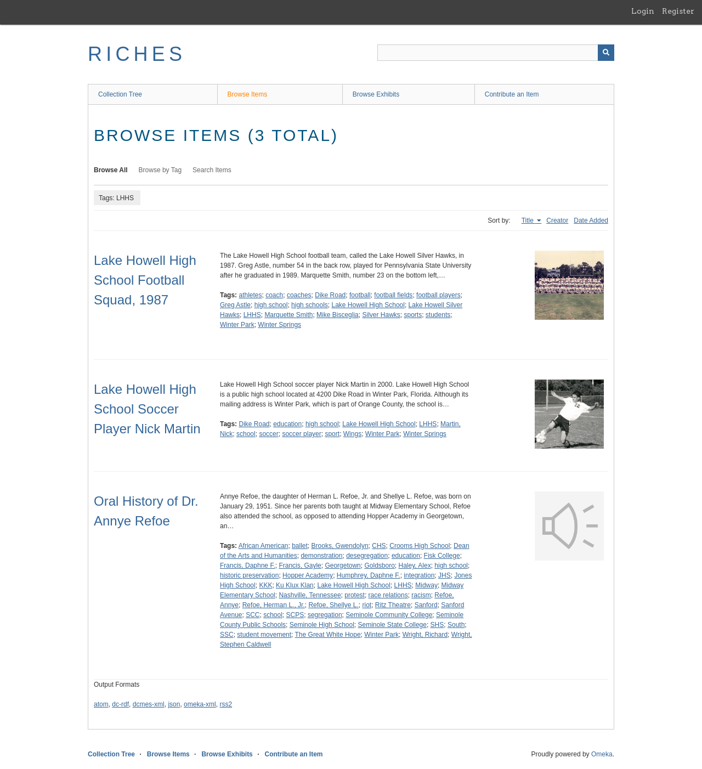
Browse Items (248, 94)
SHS (437, 625)
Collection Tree (120, 94)
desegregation (367, 555)
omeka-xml (200, 704)
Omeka (602, 754)
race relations (388, 595)
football (360, 295)
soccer (268, 434)
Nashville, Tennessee (310, 595)
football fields (393, 295)
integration (419, 575)
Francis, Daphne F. (247, 565)
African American (263, 546)
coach (274, 295)
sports (413, 315)
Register (678, 11)
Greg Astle (235, 305)
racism (421, 595)
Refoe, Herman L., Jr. (273, 605)
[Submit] (606, 52)
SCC (252, 615)
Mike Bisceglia (337, 315)
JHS (444, 575)
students (438, 315)
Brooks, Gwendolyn (340, 546)
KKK (265, 585)
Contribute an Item (512, 94)
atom (101, 704)
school (246, 434)
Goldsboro (379, 565)
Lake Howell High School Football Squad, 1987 (145, 280)
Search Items (212, 170)
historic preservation (249, 575)
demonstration (321, 555)
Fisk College (442, 555)
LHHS (252, 315)
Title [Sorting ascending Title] (529, 220)
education (287, 424)
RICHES (137, 54)
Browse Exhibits (376, 94)
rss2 (225, 704)
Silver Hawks (381, 315)
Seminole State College (392, 625)
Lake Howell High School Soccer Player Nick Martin (147, 409)
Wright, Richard (425, 634)
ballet (300, 546)
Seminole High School (322, 625)
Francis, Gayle (300, 565)
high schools (309, 305)
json (174, 704)
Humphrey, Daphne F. (368, 575)
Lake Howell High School (367, 305)
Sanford (426, 605)
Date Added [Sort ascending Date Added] (591, 220)
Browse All (111, 170)
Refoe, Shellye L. (333, 605)
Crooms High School (419, 546)
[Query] (495, 52)
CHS (379, 546)
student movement (264, 634)
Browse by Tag (160, 170)
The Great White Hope (328, 634)
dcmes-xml (149, 704)
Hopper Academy (307, 575)
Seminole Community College (389, 615)
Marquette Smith (288, 315)
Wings (352, 434)
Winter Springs (279, 325)
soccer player (301, 434)
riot (366, 605)
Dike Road (330, 295)
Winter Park (237, 325)
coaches (299, 295)
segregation (325, 615)
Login (642, 11)
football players (438, 295)
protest (354, 595)
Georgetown (342, 565)
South (456, 625)
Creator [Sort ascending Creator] (557, 220)
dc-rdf (120, 704)
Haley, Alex (415, 565)
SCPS (295, 615)
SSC (227, 634)
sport (332, 434)
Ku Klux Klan (295, 585)
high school (271, 305)
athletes (250, 295)
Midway (426, 585)
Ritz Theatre (393, 605)
